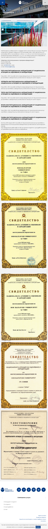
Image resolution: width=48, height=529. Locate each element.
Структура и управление (20, 9)
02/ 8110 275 (7, 65)
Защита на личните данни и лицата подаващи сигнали (32, 519)
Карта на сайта (42, 515)
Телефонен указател (41, 517)
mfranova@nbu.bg (10, 66)
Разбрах (38, 527)
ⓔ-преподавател (8, 507)
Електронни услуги (24, 497)
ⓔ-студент (7, 504)
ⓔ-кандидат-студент (10, 501)
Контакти (43, 521)
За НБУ (9, 9)
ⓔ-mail (5, 509)
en (45, 2)
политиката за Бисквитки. (29, 527)
